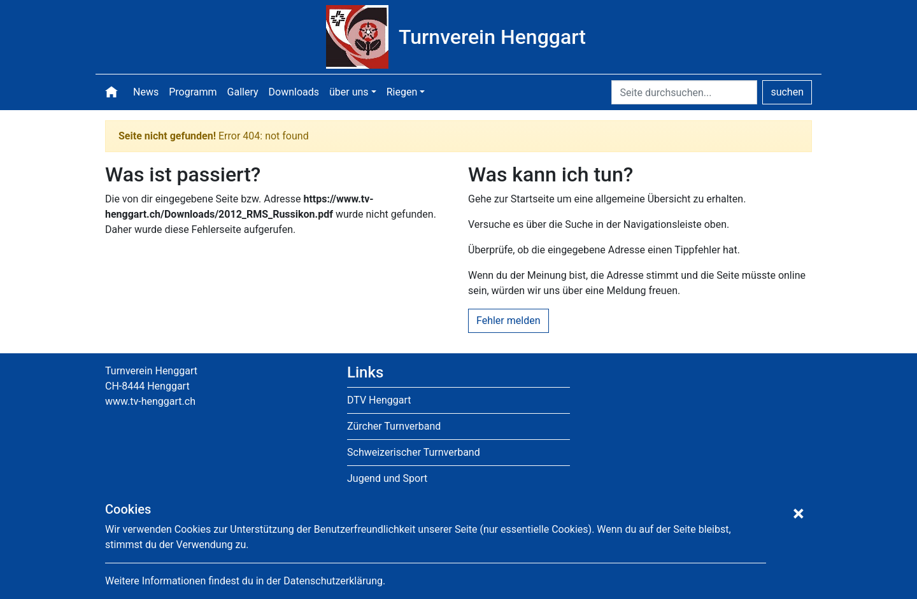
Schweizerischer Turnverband (413, 452)
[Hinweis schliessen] (798, 514)
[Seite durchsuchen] (684, 92)
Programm (193, 92)
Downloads (294, 92)
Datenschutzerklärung (333, 581)
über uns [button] (349, 92)
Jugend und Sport (387, 478)
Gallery (243, 92)
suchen (787, 92)
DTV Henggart (379, 400)
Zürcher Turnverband (394, 426)
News (146, 92)
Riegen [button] (402, 92)
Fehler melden (508, 320)
